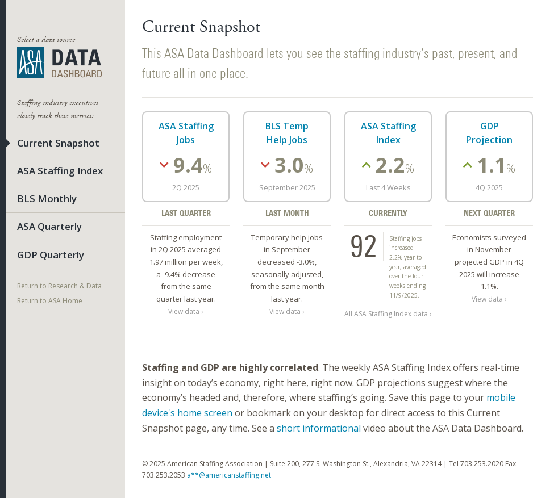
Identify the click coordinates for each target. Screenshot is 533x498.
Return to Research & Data (59, 286)
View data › (185, 311)
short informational (319, 428)
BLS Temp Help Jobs (287, 133)
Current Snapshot (58, 142)
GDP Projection (489, 133)
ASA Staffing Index (60, 170)
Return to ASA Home (49, 301)
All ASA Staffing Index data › (388, 314)
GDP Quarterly (50, 254)
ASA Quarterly (49, 226)
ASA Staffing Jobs (186, 133)
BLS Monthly (47, 198)
